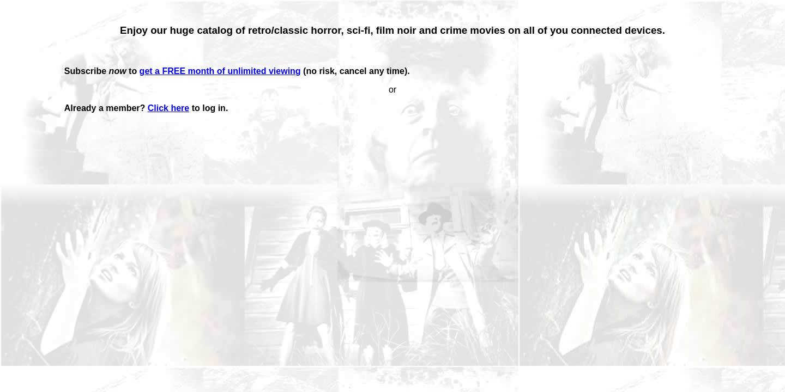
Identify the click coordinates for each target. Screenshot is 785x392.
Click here (168, 108)
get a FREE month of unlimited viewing (220, 71)
